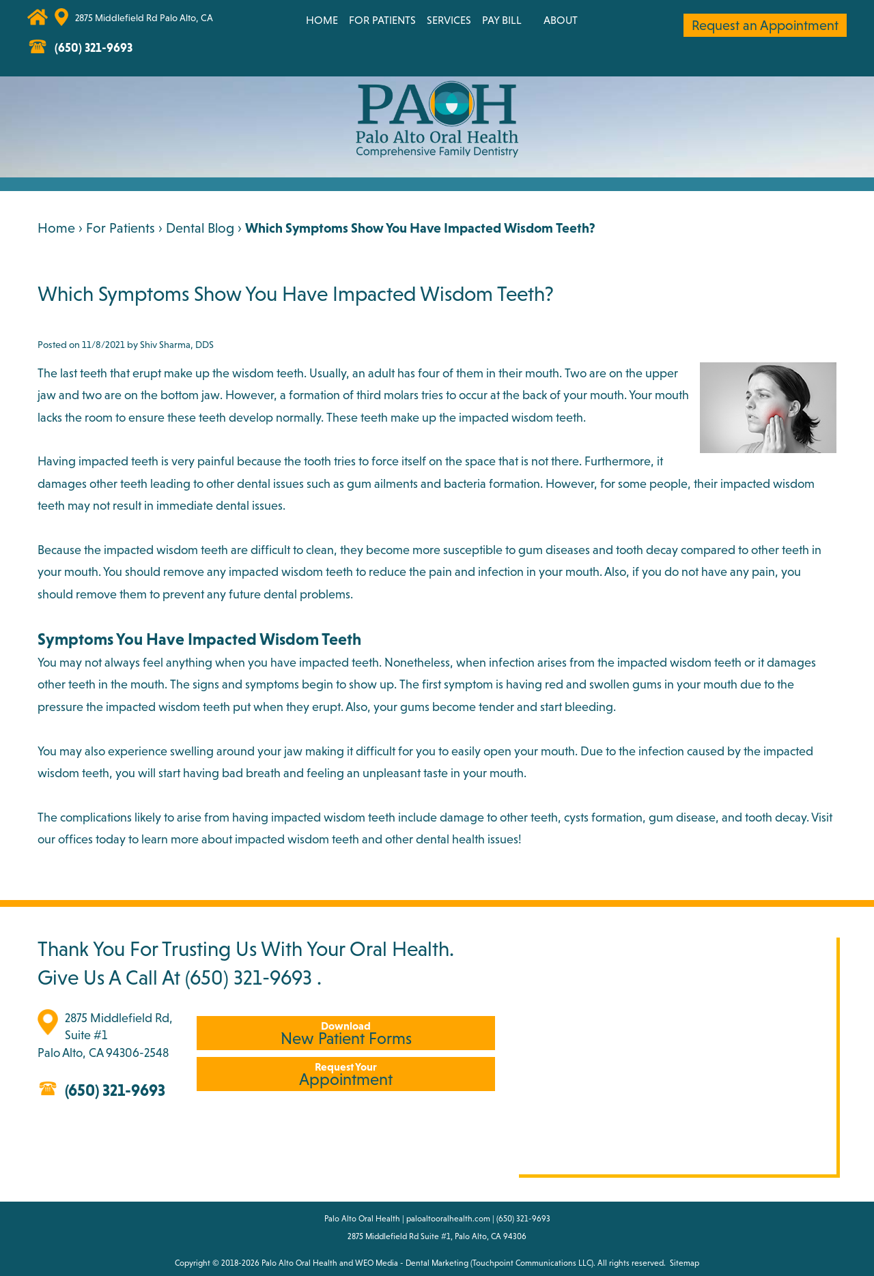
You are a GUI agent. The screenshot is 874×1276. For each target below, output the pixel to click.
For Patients (382, 20)
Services (449, 20)
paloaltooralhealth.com (448, 1218)
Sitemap (684, 1263)
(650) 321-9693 (248, 977)
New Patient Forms (346, 1033)
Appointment (346, 1074)
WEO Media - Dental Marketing (411, 1263)
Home (322, 20)
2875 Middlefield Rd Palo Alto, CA (144, 17)
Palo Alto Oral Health (299, 1263)
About (561, 20)
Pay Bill (502, 20)
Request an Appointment (765, 25)
